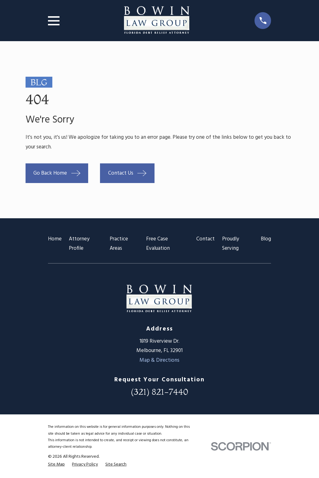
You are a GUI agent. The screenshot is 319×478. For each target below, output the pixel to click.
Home (55, 239)
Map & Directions (159, 360)
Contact (205, 239)
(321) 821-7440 (159, 391)
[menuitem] (56, 465)
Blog (266, 239)
